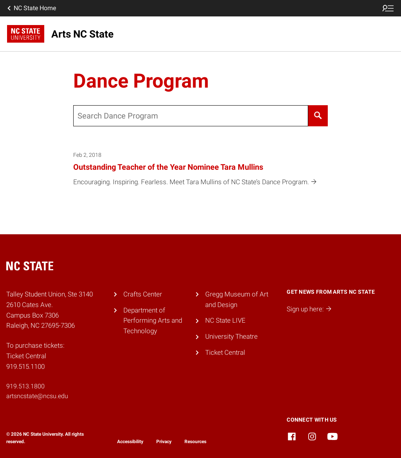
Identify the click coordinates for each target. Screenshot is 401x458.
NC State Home (31, 8)
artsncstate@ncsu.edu (37, 396)
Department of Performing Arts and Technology (152, 320)
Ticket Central (225, 352)
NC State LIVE (225, 320)
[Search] (318, 115)
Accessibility (130, 441)
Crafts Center (142, 294)
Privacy (164, 441)
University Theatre (231, 336)
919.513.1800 (25, 386)
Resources (195, 441)
